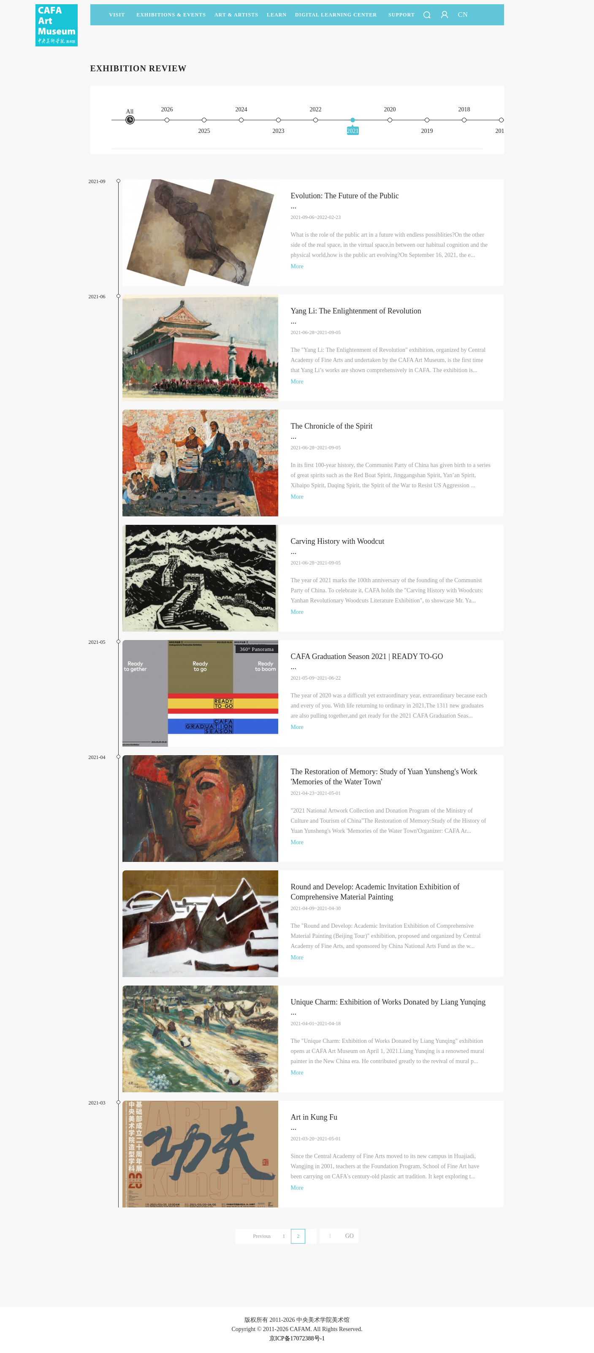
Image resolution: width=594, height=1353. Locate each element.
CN (463, 14)
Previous (262, 1236)
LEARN (277, 18)
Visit (117, 15)
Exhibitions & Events (171, 18)
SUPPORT (401, 18)
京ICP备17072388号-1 (297, 1338)
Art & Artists (236, 18)
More (297, 266)
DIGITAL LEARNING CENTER (336, 15)
